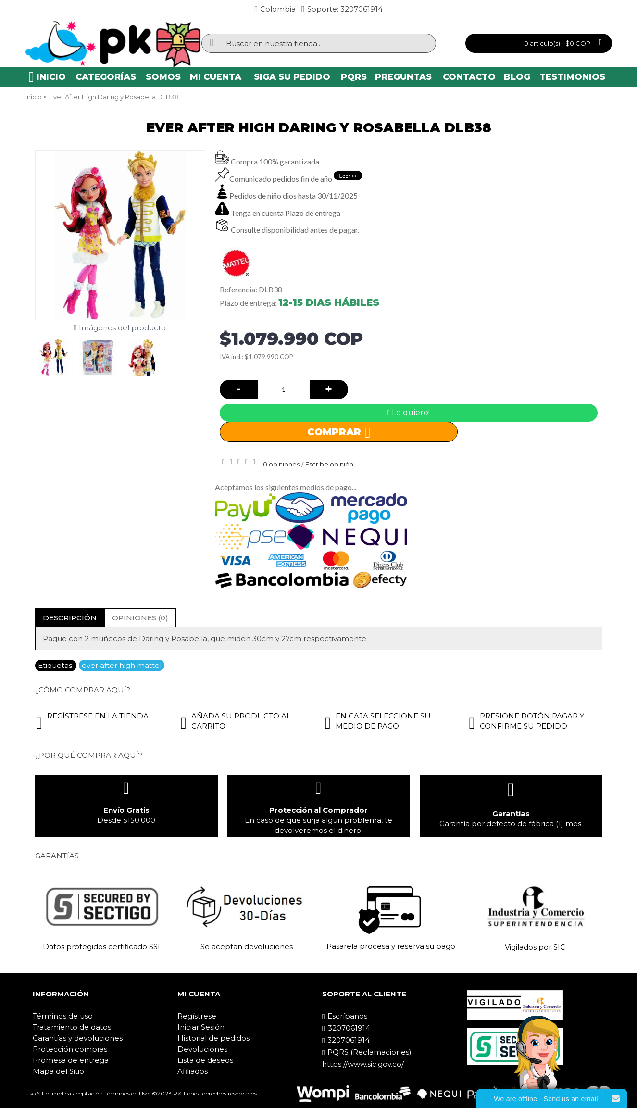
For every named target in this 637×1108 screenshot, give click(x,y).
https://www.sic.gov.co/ (363, 1064)
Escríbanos (344, 1016)
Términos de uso (63, 1015)
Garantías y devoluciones (78, 1038)
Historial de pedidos (213, 1038)
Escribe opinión (329, 464)
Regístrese (196, 1015)
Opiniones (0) (140, 617)
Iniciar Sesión (201, 1027)
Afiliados (192, 1071)
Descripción (70, 617)
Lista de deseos (205, 1060)
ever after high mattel (122, 665)
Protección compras (70, 1049)
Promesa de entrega (71, 1060)
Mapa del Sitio (58, 1071)
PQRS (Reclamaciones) (367, 1052)
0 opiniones (281, 464)
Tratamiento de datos (72, 1027)
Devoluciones (202, 1049)
